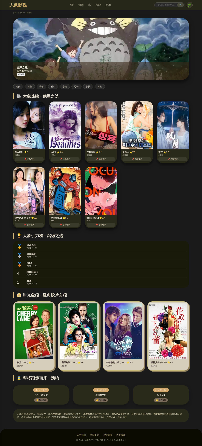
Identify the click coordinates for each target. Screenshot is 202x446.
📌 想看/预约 (29, 159)
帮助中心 (94, 434)
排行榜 (108, 5)
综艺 (89, 5)
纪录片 (98, 5)
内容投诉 (120, 434)
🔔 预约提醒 (41, 400)
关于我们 (81, 434)
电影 (72, 5)
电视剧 (81, 5)
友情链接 (107, 434)
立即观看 (21, 74)
